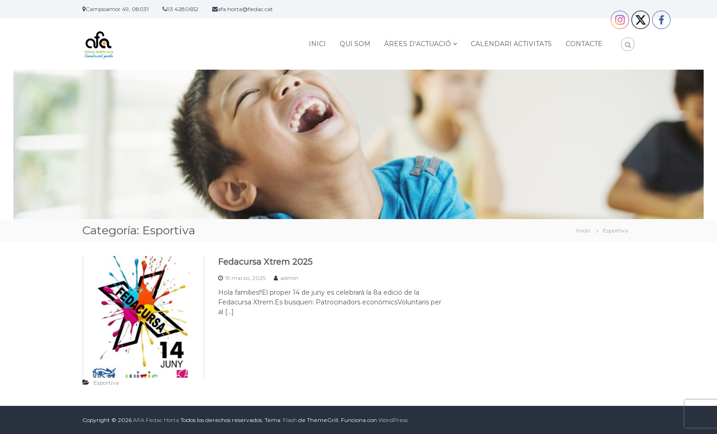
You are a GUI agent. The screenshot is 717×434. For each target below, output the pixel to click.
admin (289, 277)
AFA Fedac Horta (156, 419)
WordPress (393, 419)
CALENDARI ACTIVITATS (511, 44)
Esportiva (106, 382)
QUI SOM (355, 44)
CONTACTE (584, 44)
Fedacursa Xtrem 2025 (265, 262)
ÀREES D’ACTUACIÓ (417, 44)
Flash (290, 419)
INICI (317, 44)
